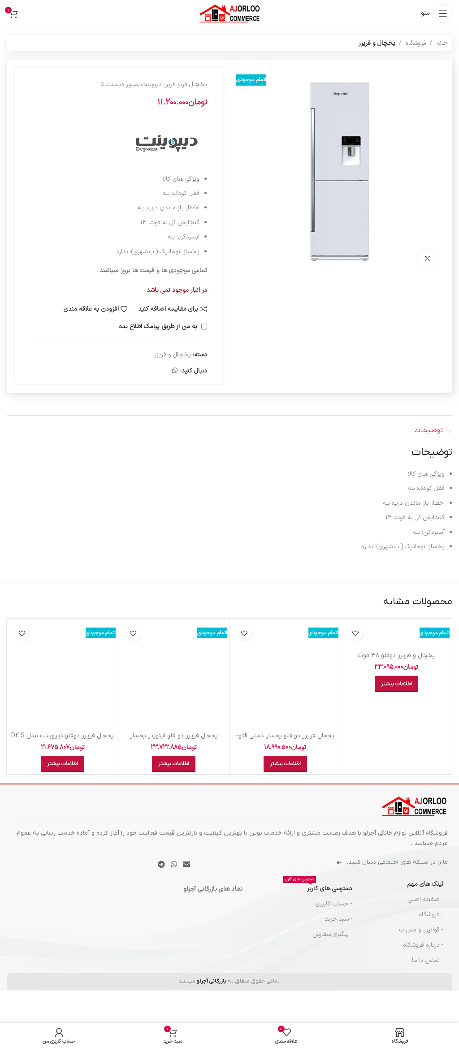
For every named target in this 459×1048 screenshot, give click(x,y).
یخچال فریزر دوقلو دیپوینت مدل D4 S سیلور (62, 740)
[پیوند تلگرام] (161, 864)
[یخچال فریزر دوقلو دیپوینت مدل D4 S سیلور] (62, 674)
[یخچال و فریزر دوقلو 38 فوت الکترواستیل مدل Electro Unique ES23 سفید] (396, 634)
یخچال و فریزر (377, 43)
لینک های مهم (425, 884)
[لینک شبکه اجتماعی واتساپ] (174, 371)
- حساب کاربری (334, 904)
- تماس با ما (427, 960)
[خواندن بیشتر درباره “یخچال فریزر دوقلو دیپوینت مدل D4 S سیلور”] (62, 764)
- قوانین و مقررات (421, 930)
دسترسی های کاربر (317, 887)
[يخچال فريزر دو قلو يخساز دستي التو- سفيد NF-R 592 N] (285, 674)
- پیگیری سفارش (332, 934)
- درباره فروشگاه (423, 945)
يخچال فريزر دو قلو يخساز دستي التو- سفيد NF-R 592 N (285, 740)
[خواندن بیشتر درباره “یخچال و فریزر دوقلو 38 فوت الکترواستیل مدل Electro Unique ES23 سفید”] (396, 684)
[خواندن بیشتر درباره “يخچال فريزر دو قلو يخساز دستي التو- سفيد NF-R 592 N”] (285, 764)
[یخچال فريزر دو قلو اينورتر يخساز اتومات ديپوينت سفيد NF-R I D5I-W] (174, 674)
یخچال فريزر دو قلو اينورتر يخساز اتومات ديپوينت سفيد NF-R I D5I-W (174, 740)
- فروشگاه (431, 914)
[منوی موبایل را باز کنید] (436, 13)
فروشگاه (415, 43)
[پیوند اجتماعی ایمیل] (186, 864)
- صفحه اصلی (425, 899)
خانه (442, 43)
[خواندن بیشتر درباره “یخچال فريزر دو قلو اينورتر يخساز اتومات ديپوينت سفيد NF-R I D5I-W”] (173, 764)
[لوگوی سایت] (229, 13)
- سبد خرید (338, 919)
